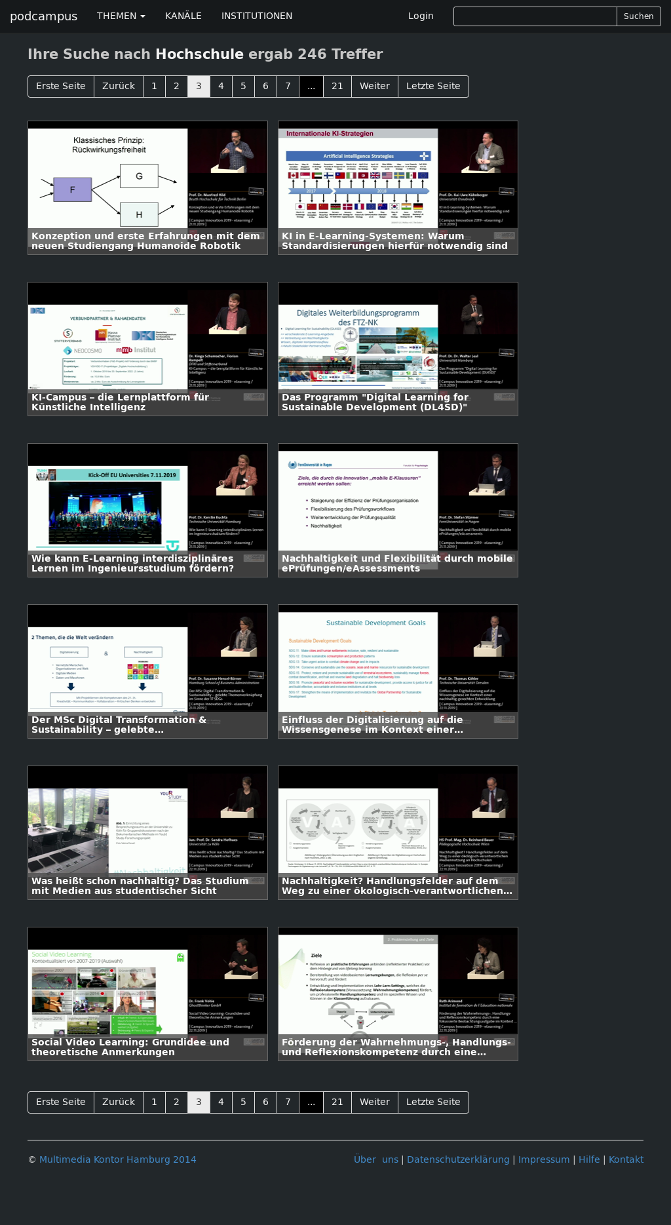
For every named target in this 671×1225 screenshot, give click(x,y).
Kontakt (626, 1159)
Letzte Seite (433, 86)
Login (421, 16)
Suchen (639, 16)
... (311, 86)
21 (337, 86)
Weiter (375, 86)
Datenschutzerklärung (458, 1159)
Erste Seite (61, 86)
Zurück (118, 86)
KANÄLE (183, 16)
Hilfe (589, 1159)
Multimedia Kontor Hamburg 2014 (118, 1159)
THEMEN (121, 16)
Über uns (376, 1159)
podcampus (43, 16)
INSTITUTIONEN (256, 16)
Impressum (544, 1159)
